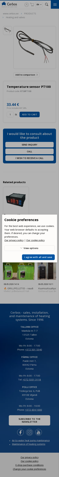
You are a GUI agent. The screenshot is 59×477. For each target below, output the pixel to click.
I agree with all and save (38, 257)
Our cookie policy (35, 240)
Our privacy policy (14, 240)
